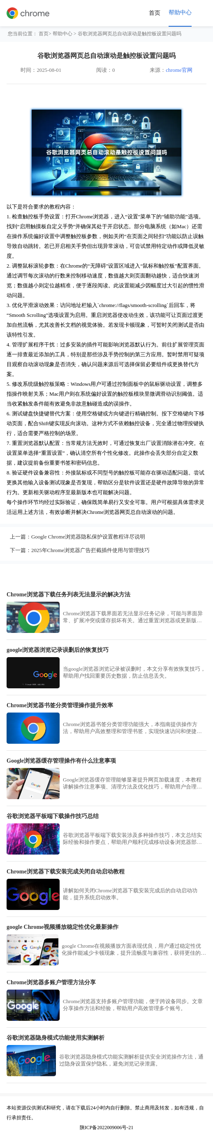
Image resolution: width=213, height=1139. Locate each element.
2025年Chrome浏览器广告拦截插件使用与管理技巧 (90, 550)
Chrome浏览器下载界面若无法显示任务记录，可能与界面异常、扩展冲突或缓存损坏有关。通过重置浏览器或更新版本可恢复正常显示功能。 (133, 617)
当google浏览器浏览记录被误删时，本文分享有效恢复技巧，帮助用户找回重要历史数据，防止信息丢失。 (134, 672)
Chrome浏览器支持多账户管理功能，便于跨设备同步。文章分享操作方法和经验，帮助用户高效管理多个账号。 (133, 1005)
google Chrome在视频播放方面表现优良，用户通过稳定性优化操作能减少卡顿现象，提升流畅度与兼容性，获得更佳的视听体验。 (134, 950)
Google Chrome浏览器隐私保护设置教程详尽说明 (88, 537)
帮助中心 (62, 34)
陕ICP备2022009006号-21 (107, 1127)
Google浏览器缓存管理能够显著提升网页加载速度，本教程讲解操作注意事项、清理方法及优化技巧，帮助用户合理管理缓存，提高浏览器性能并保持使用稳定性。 (132, 784)
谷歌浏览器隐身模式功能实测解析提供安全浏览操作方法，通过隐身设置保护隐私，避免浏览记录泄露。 (131, 1060)
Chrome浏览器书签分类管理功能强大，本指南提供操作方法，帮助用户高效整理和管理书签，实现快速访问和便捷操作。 (132, 728)
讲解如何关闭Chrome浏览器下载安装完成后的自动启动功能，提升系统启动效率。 (130, 894)
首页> (45, 34)
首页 (154, 13)
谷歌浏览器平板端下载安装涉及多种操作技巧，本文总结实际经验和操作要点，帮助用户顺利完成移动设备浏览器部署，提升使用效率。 (132, 839)
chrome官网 (179, 70)
